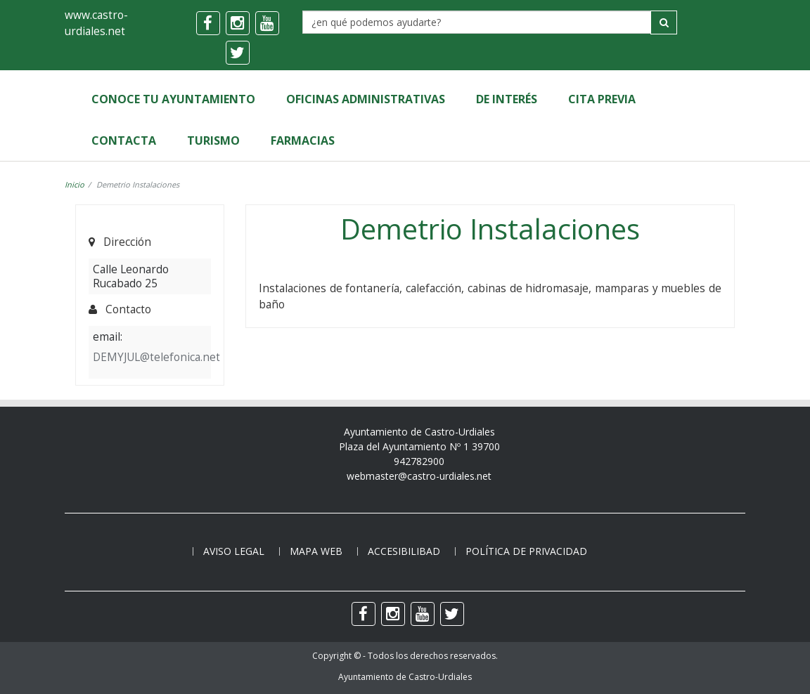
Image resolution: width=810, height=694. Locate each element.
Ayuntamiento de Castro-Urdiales (405, 677)
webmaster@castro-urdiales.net (419, 476)
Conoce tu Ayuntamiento (173, 99)
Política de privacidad (526, 551)
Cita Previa (602, 99)
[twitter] (238, 53)
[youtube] (267, 23)
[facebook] (208, 23)
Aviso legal (233, 551)
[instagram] (238, 23)
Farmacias (303, 140)
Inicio (74, 184)
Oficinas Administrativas (365, 99)
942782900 (419, 461)
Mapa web (316, 551)
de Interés (506, 99)
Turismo (213, 140)
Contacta (123, 140)
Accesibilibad (404, 551)
